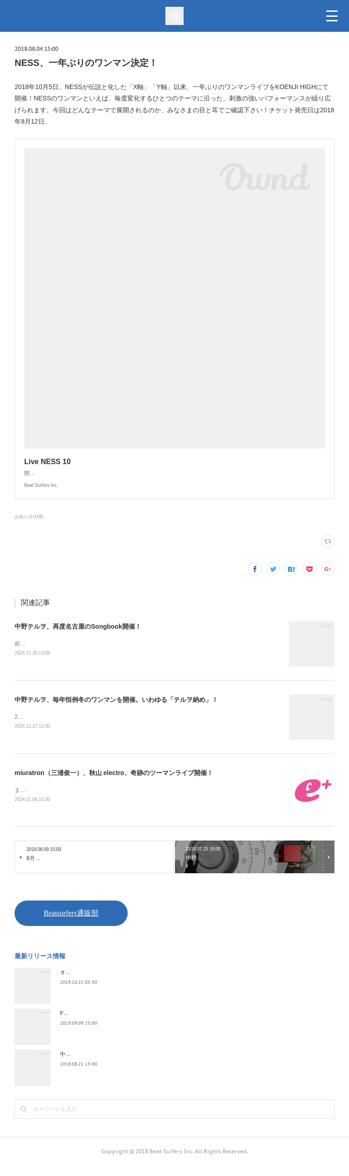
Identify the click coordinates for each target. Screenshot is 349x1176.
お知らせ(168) (29, 525)
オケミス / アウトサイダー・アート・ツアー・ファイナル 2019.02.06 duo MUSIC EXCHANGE (175, 983)
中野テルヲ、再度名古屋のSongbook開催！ (78, 635)
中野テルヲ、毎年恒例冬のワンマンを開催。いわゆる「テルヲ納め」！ (116, 709)
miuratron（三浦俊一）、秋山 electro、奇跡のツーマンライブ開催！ (114, 783)
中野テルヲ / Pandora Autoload (97, 1065)
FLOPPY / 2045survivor (88, 1024)
